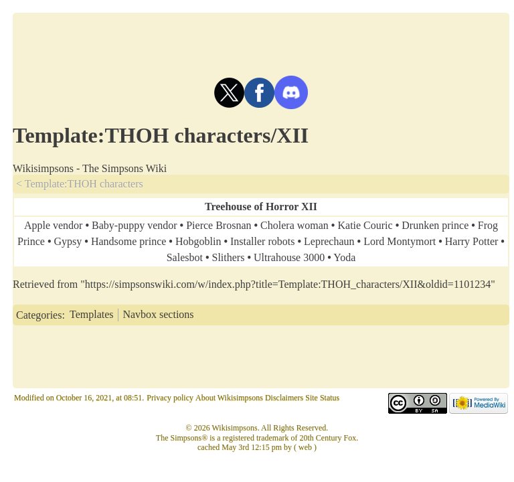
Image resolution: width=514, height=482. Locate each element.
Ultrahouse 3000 (289, 257)
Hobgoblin (198, 241)
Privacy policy (170, 397)
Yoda (344, 257)
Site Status (322, 397)
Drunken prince (435, 225)
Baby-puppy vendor (134, 225)
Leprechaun (329, 241)
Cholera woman (294, 225)
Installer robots (262, 241)
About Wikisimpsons (229, 397)
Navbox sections (157, 314)
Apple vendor (53, 225)
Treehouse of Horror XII (261, 206)
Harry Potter (472, 241)
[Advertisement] (261, 43)
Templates (92, 314)
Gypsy (68, 241)
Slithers (228, 257)
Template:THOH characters (84, 183)
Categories (39, 314)
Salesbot (185, 257)
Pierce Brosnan (218, 225)
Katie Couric (364, 225)
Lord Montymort (399, 241)
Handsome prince (128, 241)
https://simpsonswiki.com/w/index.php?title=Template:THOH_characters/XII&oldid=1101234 (288, 284)
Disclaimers (284, 397)
